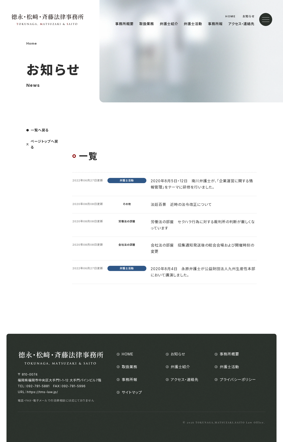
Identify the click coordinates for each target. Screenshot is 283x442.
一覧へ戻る (40, 130)
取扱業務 (146, 24)
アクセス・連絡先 (241, 24)
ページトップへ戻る (44, 144)
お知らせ (249, 16)
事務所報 (215, 24)
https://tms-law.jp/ (42, 392)
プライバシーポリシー (238, 379)
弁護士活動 (193, 24)
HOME (230, 16)
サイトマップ (132, 392)
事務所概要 (124, 24)
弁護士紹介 (169, 24)
